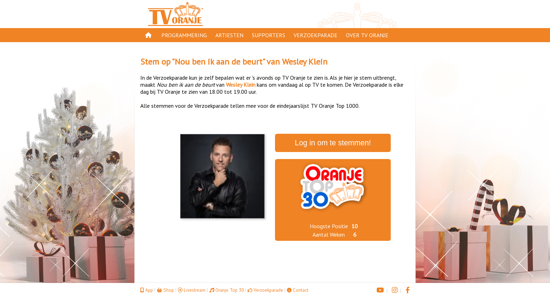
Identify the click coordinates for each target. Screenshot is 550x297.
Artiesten (229, 35)
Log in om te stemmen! (333, 143)
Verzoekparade (315, 35)
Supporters (268, 35)
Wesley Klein (305, 61)
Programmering (184, 35)
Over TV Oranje (367, 35)
